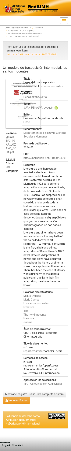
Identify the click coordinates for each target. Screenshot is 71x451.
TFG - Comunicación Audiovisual (23, 36)
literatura (28, 307)
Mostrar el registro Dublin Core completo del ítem (34, 394)
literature (28, 318)
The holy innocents (34, 314)
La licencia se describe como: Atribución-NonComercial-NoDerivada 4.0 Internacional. (23, 420)
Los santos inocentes (36, 303)
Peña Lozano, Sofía (35, 96)
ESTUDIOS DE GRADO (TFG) (21, 30)
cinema (27, 322)
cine (25, 310)
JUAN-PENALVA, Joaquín (38, 107)
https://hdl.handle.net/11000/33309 (44, 157)
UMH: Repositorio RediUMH (18, 27)
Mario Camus (31, 299)
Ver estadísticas (16, 400)
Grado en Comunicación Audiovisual (25, 33)
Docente (39, 27)
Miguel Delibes (32, 295)
